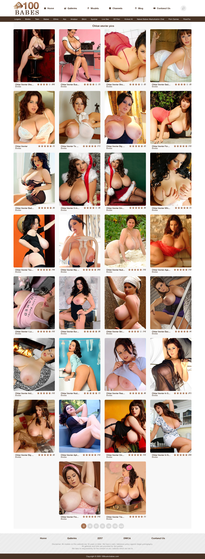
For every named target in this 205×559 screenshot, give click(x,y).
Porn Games (174, 19)
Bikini (84, 19)
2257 (100, 538)
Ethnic (56, 19)
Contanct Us (158, 538)
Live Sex (105, 19)
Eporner (94, 19)
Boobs (28, 19)
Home (43, 538)
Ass (64, 19)
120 (108, 526)
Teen (37, 19)
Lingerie (17, 19)
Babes (46, 19)
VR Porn (116, 19)
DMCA (127, 538)
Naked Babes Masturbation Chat (150, 19)
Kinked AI (129, 19)
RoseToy (187, 19)
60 (96, 526)
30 (90, 526)
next (121, 526)
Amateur (74, 19)
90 (102, 526)
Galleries (72, 538)
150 (115, 526)
